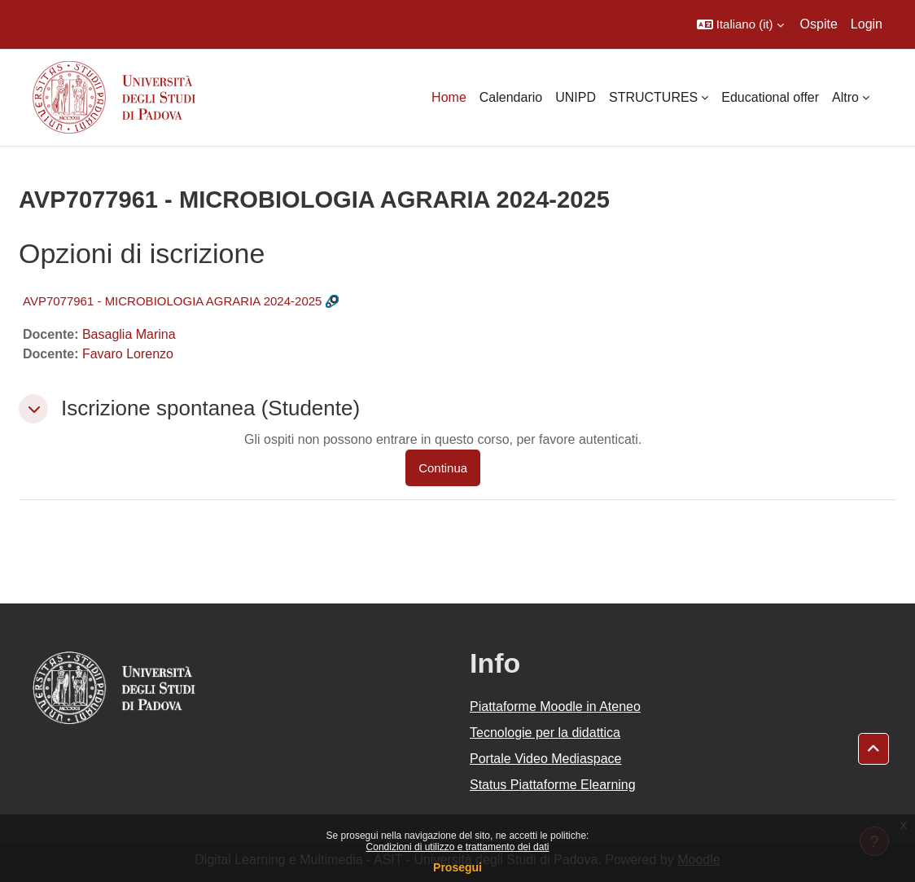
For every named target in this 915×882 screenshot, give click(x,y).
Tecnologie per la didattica (545, 732)
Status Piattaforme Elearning (553, 785)
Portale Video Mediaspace (546, 759)
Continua (442, 468)
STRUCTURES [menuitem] (653, 97)
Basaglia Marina (129, 334)
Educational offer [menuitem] (770, 97)
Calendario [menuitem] (510, 97)
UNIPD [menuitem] (575, 97)
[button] (740, 24)
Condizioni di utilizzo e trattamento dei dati (457, 847)
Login (866, 24)
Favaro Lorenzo (127, 354)
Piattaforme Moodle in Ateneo (555, 706)
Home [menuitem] (448, 97)
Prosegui (457, 867)
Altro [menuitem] (845, 97)
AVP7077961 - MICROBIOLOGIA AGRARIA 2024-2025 (172, 301)
